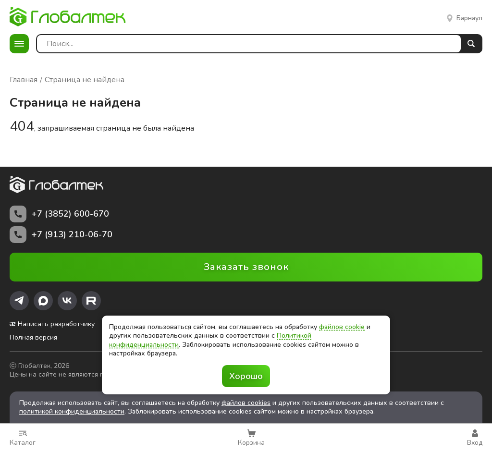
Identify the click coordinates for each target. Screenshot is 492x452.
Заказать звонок (246, 266)
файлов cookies (246, 402)
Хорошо (246, 376)
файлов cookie (342, 326)
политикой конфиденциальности (71, 411)
